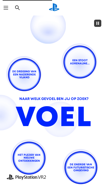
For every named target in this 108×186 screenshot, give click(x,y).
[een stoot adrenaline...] (79, 62)
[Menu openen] (6, 8)
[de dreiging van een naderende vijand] (24, 74)
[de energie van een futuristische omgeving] (80, 167)
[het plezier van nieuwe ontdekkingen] (29, 158)
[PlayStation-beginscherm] (54, 8)
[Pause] (97, 23)
